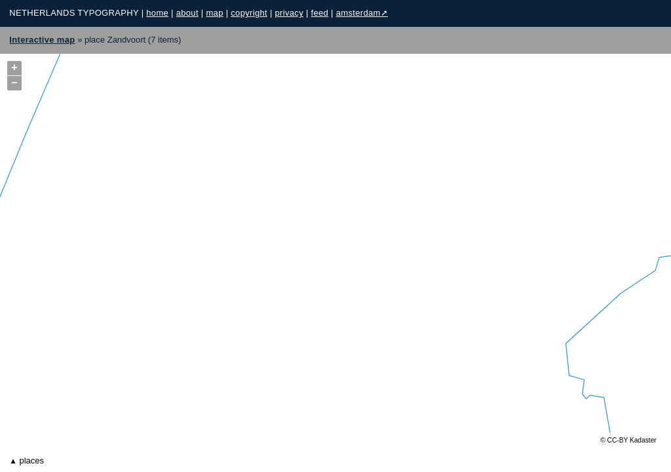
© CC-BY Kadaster (628, 440)
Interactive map (42, 40)
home (157, 13)
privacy (289, 13)
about (187, 13)
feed (320, 13)
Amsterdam (358, 13)
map (214, 13)
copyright (249, 13)
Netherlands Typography (73, 13)
